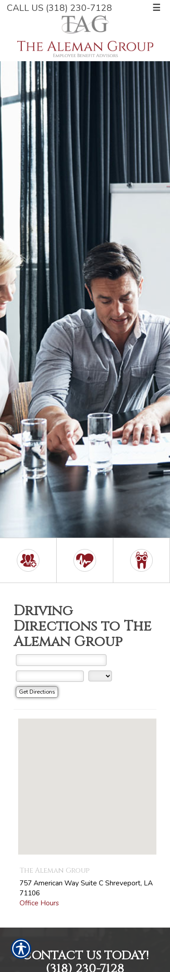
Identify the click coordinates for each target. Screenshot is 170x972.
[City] (50, 676)
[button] (87, 778)
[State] (100, 676)
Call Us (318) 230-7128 (59, 8)
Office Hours (39, 903)
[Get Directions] (37, 692)
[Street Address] (61, 660)
